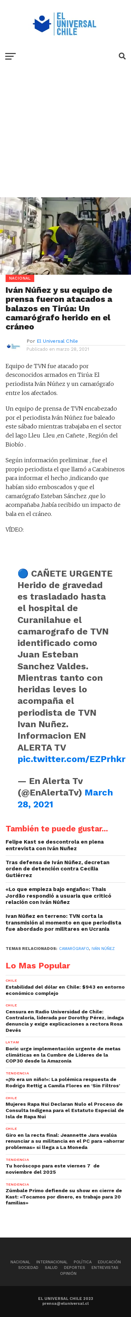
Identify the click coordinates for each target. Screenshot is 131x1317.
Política (83, 1262)
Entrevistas (105, 1267)
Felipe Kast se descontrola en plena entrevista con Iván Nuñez (55, 845)
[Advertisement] (65, 137)
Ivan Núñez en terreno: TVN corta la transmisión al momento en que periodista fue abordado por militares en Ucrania (63, 922)
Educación (109, 1262)
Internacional (51, 1262)
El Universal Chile (57, 341)
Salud (51, 1267)
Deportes (74, 1267)
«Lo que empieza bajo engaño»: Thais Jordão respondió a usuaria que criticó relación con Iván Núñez (58, 895)
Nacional (20, 1262)
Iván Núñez (103, 948)
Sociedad (28, 1267)
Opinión (68, 1273)
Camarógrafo (74, 948)
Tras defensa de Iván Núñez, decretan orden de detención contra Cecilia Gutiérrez (57, 868)
